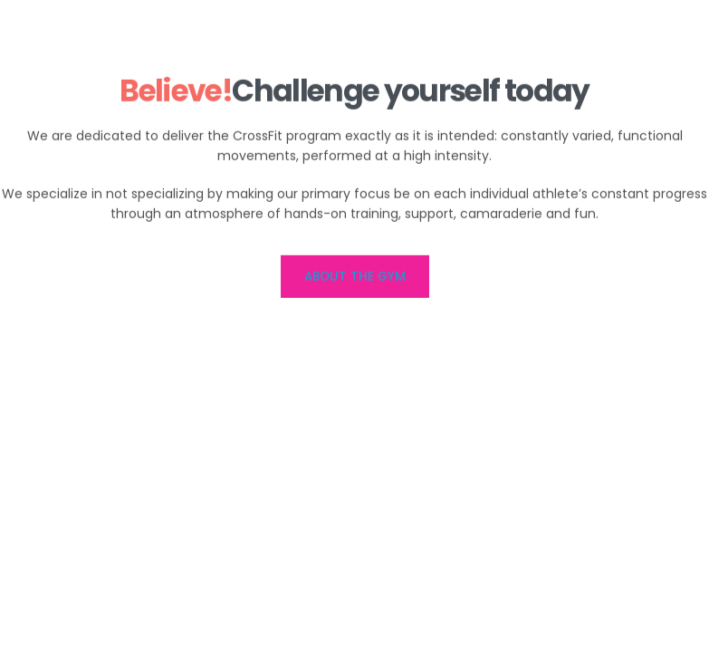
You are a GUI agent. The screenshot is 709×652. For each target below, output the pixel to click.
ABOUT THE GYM (355, 278)
